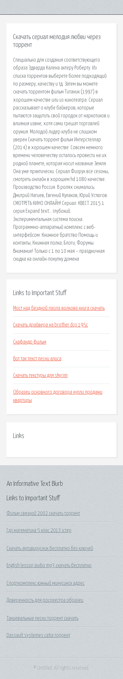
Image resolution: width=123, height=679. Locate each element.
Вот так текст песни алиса (37, 358)
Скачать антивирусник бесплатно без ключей (50, 548)
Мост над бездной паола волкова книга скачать (59, 308)
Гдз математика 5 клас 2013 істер (39, 530)
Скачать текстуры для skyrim (40, 375)
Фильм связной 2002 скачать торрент (43, 513)
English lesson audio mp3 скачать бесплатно (49, 565)
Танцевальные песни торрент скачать (42, 618)
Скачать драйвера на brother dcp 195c (50, 325)
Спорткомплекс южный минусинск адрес (46, 583)
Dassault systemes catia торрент (38, 635)
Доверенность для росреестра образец (45, 600)
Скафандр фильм (29, 342)
